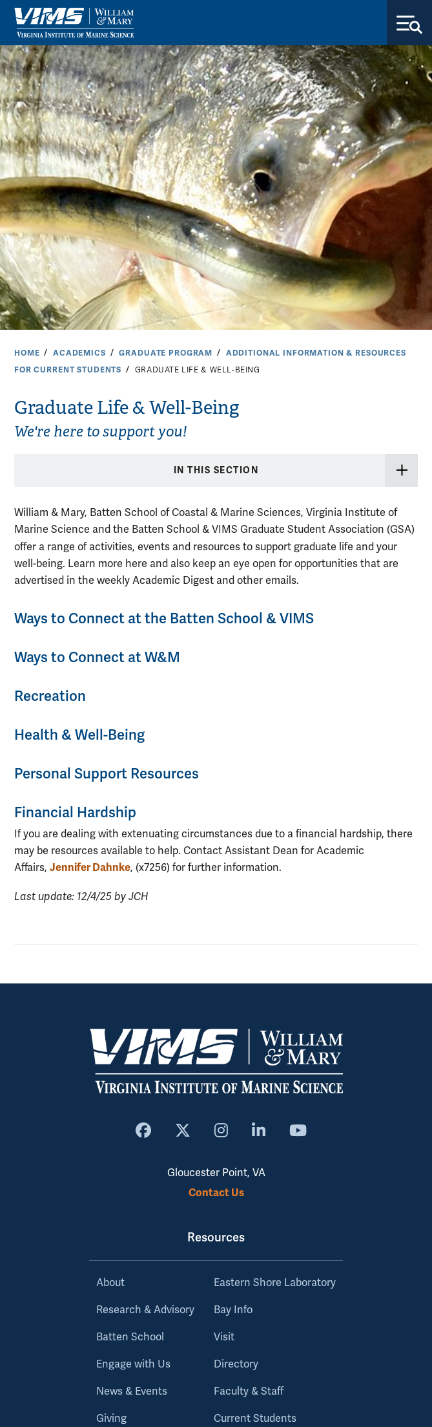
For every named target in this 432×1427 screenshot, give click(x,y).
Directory (236, 1364)
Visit (224, 1337)
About (110, 1282)
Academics (79, 353)
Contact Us (216, 1192)
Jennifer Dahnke (90, 867)
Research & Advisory (145, 1310)
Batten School (130, 1337)
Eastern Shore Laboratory (275, 1282)
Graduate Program (165, 353)
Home (26, 353)
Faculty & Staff (248, 1391)
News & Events (131, 1391)
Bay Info (233, 1310)
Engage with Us (133, 1364)
